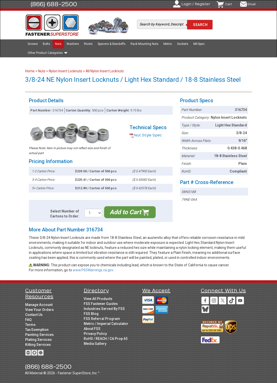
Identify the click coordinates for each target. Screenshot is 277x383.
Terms (30, 325)
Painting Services (39, 335)
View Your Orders (39, 310)
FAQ (28, 320)
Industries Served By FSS (104, 309)
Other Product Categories (48, 53)
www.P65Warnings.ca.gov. (93, 270)
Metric (167, 44)
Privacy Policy (95, 334)
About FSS (92, 329)
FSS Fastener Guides (101, 304)
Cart (228, 4)
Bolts (46, 44)
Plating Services (38, 340)
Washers (73, 44)
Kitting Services (38, 345)
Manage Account (39, 305)
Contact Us (34, 315)
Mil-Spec (199, 44)
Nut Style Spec (146, 135)
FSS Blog (91, 314)
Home (30, 71)
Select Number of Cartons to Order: (64, 213)
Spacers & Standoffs (112, 44)
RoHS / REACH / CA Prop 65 (106, 339)
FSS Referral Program (102, 319)
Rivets (88, 44)
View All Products (98, 299)
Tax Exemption (37, 330)
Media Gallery (95, 344)
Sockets (182, 44)
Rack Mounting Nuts (144, 44)
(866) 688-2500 (54, 4)
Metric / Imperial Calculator (106, 324)
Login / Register (195, 4)
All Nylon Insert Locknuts (105, 71)
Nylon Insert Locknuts (65, 71)
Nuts (58, 44)
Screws (33, 44)
